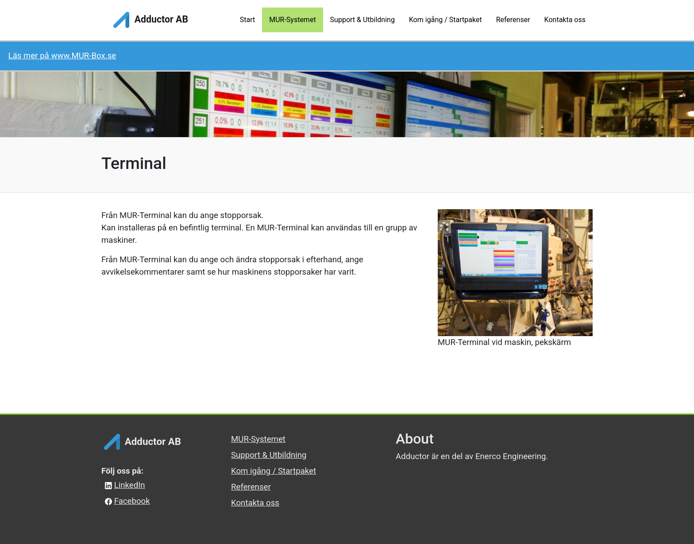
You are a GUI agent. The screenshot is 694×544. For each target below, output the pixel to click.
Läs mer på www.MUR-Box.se (62, 56)
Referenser (251, 487)
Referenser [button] (513, 19)
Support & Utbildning (269, 455)
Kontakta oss (255, 503)
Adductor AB (149, 20)
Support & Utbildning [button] (362, 19)
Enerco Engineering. (511, 456)
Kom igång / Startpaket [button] (445, 19)
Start (247, 19)
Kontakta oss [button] (565, 19)
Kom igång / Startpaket (273, 471)
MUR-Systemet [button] (292, 19)
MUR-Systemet (258, 439)
